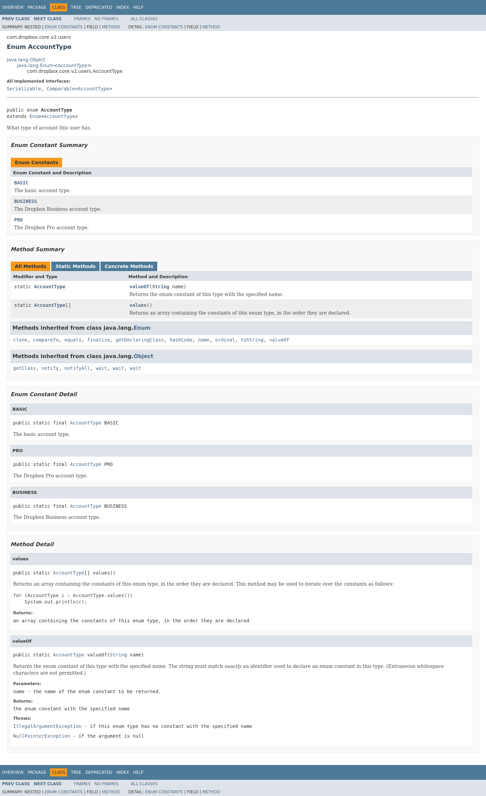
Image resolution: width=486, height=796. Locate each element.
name (204, 340)
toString (252, 340)
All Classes (144, 19)
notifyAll (77, 368)
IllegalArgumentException (47, 726)
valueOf (140, 286)
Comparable (61, 88)
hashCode (181, 340)
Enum (35, 116)
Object (144, 356)
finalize (98, 340)
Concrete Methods (129, 266)
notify (50, 368)
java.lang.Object (26, 59)
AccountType (72, 65)
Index (122, 7)
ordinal (225, 340)
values (138, 305)
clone (20, 340)
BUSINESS (25, 201)
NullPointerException (41, 736)
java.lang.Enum (35, 65)
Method (111, 27)
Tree (76, 7)
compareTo (46, 340)
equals (73, 340)
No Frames (106, 19)
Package (37, 7)
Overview (13, 7)
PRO (18, 220)
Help (138, 7)
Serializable (24, 88)
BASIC (21, 182)
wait (101, 368)
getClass (24, 368)
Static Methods (75, 266)
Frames (82, 19)
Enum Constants (63, 27)
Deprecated (98, 7)
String (160, 286)
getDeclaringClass (139, 340)
